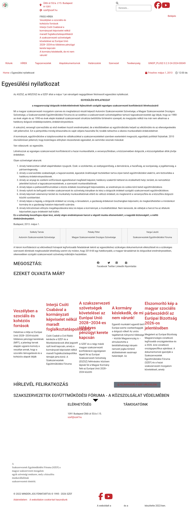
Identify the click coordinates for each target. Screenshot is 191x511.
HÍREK (24, 63)
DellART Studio (136, 505)
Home (6, 72)
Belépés (172, 16)
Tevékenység (133, 63)
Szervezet (114, 63)
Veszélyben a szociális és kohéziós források (25, 318)
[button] (133, 3)
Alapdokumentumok (69, 63)
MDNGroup (117, 505)
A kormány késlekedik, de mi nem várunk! (127, 313)
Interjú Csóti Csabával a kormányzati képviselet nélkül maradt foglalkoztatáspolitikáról (68, 317)
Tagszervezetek (43, 63)
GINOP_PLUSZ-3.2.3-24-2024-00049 (167, 63)
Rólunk (9, 63)
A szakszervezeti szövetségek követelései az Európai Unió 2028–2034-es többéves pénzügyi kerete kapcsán (94, 320)
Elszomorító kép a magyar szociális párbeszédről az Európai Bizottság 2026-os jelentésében (161, 315)
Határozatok (94, 63)
